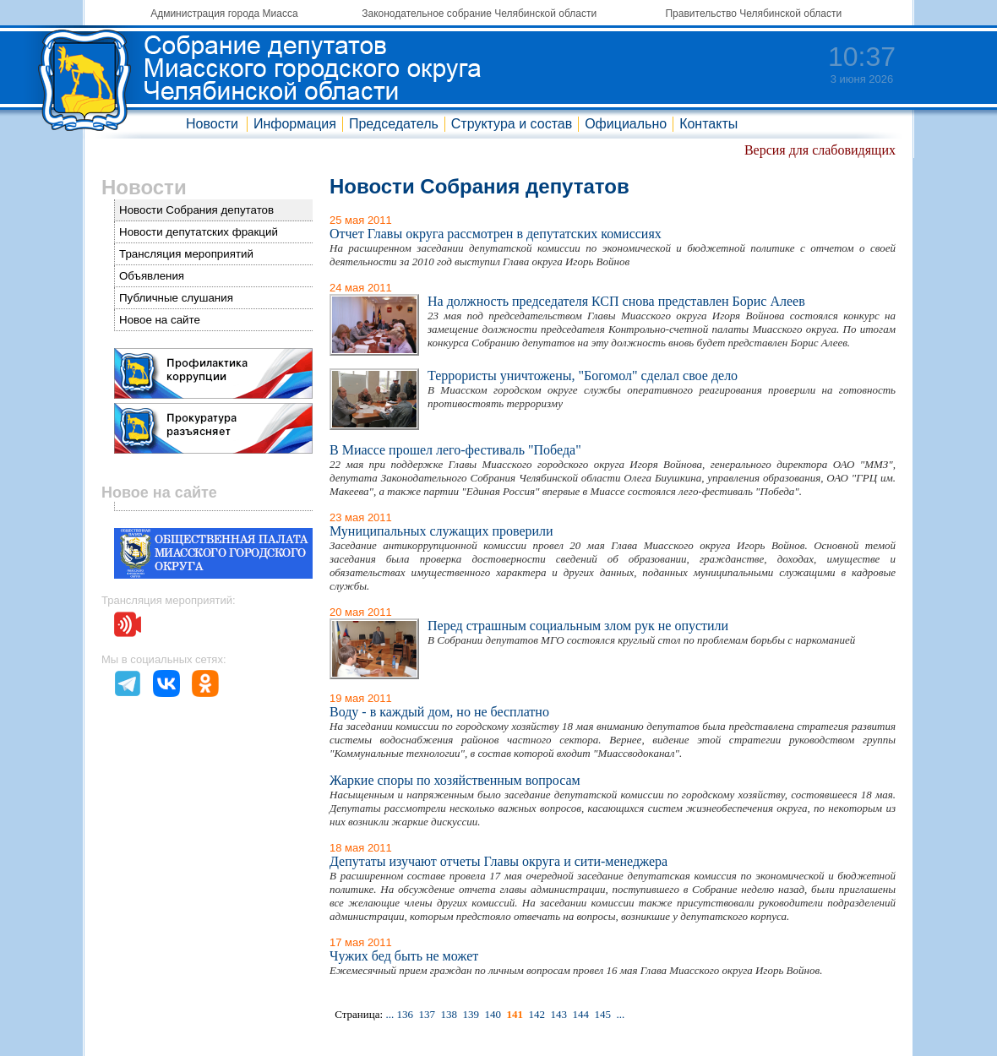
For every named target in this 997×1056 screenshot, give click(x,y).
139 (470, 1014)
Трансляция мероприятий (186, 254)
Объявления (151, 275)
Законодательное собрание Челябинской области (479, 13)
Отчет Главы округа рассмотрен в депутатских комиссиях (496, 233)
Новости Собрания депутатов (196, 210)
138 (448, 1014)
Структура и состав (511, 124)
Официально (626, 124)
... (389, 1014)
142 (536, 1014)
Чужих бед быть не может (404, 956)
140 (492, 1014)
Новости (212, 124)
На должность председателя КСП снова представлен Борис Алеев (616, 301)
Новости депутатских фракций (198, 232)
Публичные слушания (176, 297)
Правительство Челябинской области (753, 13)
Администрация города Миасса (223, 13)
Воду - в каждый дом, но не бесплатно (439, 712)
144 (580, 1014)
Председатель (394, 124)
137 (426, 1014)
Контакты (708, 124)
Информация (294, 124)
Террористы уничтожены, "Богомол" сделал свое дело (583, 375)
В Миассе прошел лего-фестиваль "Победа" (455, 450)
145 (602, 1014)
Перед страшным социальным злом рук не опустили (578, 625)
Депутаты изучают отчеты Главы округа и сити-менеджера (498, 861)
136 (404, 1014)
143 (558, 1014)
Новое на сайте (159, 319)
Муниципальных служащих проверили (441, 531)
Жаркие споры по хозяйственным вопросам (455, 780)
